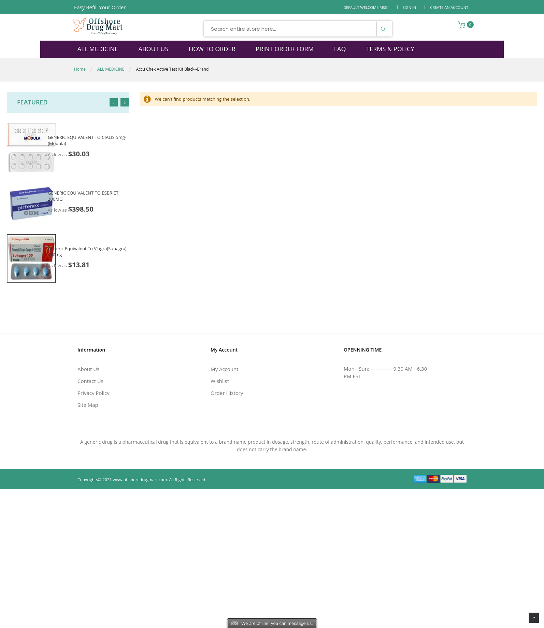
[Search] (380, 29)
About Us (88, 369)
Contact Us (90, 380)
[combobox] (295, 29)
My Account (225, 369)
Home (80, 69)
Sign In (409, 7)
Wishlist (220, 380)
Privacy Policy (93, 392)
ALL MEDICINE (110, 69)
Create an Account (449, 7)
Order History (227, 392)
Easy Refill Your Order (100, 7)
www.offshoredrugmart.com (140, 480)
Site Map (87, 404)
